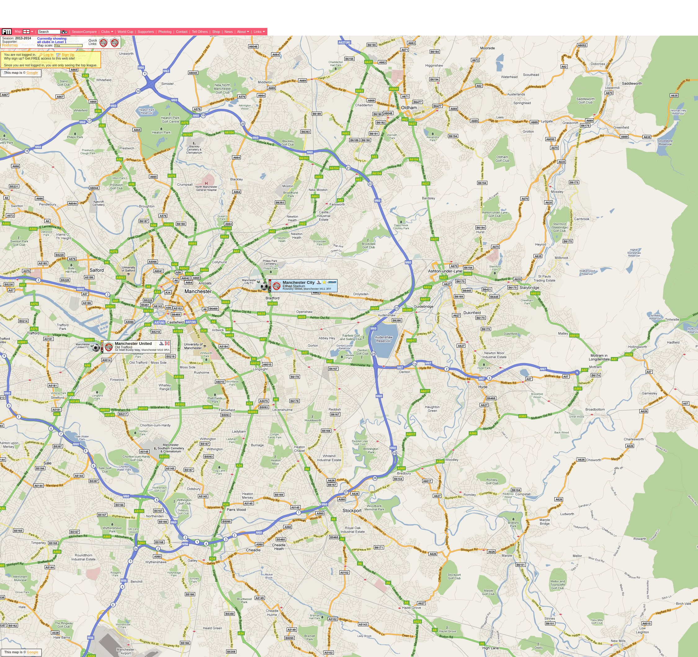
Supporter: (10, 41)
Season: (16, 38)
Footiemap (10, 45)
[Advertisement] (229, 102)
